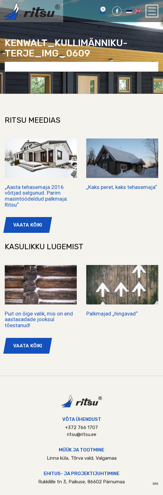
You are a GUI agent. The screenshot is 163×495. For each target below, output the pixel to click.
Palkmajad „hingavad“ (112, 313)
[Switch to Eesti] (129, 11)
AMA (155, 484)
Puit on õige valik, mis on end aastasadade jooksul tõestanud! (39, 319)
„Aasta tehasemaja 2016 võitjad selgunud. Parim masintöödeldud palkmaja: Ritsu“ (36, 196)
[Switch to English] (138, 11)
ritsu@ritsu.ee (81, 434)
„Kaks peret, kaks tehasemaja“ (121, 187)
